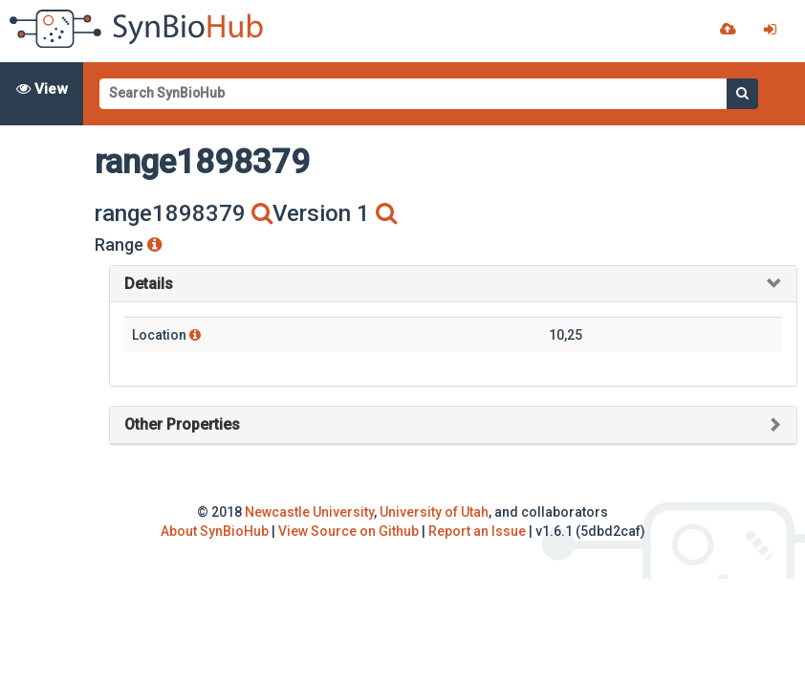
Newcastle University (309, 512)
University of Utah (434, 512)
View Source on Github (348, 531)
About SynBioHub (215, 531)
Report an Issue (477, 531)
